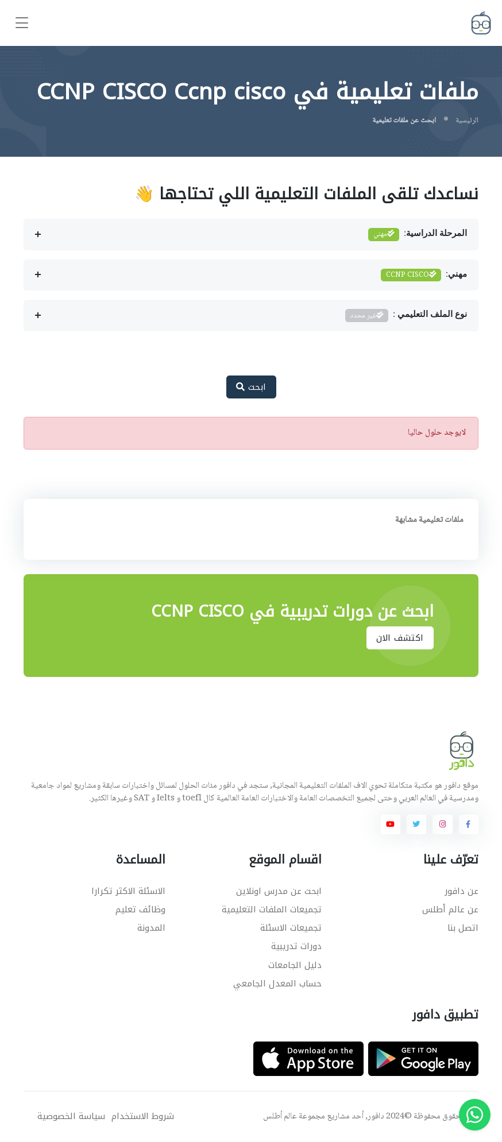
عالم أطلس (280, 1116)
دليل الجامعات (295, 965)
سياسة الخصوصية (71, 1116)
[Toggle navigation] (21, 23)
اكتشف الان (400, 638)
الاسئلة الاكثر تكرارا (128, 891)
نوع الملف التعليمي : (406, 315)
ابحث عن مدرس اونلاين (279, 891)
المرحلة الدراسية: (417, 234)
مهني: (424, 275)
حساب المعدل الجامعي (277, 983)
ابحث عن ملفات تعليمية (404, 120)
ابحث (251, 387)
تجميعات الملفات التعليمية (272, 909)
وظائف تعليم (140, 909)
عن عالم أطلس (450, 909)
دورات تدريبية (296, 946)
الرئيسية (466, 120)
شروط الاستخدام (142, 1116)
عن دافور (461, 891)
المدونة (151, 928)
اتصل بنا (462, 928)
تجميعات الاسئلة (291, 928)
